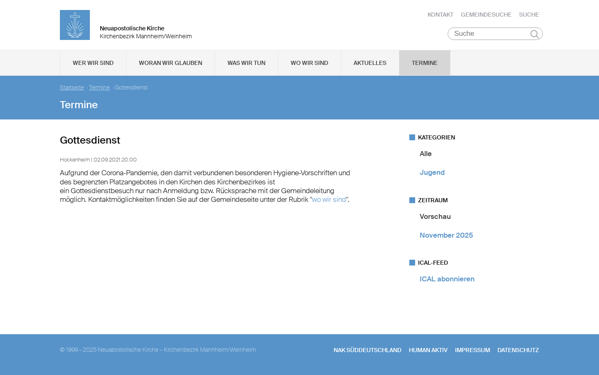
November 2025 (446, 235)
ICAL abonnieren (447, 278)
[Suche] (495, 33)
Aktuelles (370, 63)
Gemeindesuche (486, 14)
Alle (426, 153)
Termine (425, 63)
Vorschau (435, 216)
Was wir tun (246, 63)
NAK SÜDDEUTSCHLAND (367, 350)
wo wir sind (329, 199)
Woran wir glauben (170, 63)
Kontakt (440, 14)
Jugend (432, 172)
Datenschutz (518, 350)
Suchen (534, 34)
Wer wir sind (93, 63)
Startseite (72, 87)
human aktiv (428, 350)
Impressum (472, 350)
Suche (529, 14)
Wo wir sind (309, 63)
